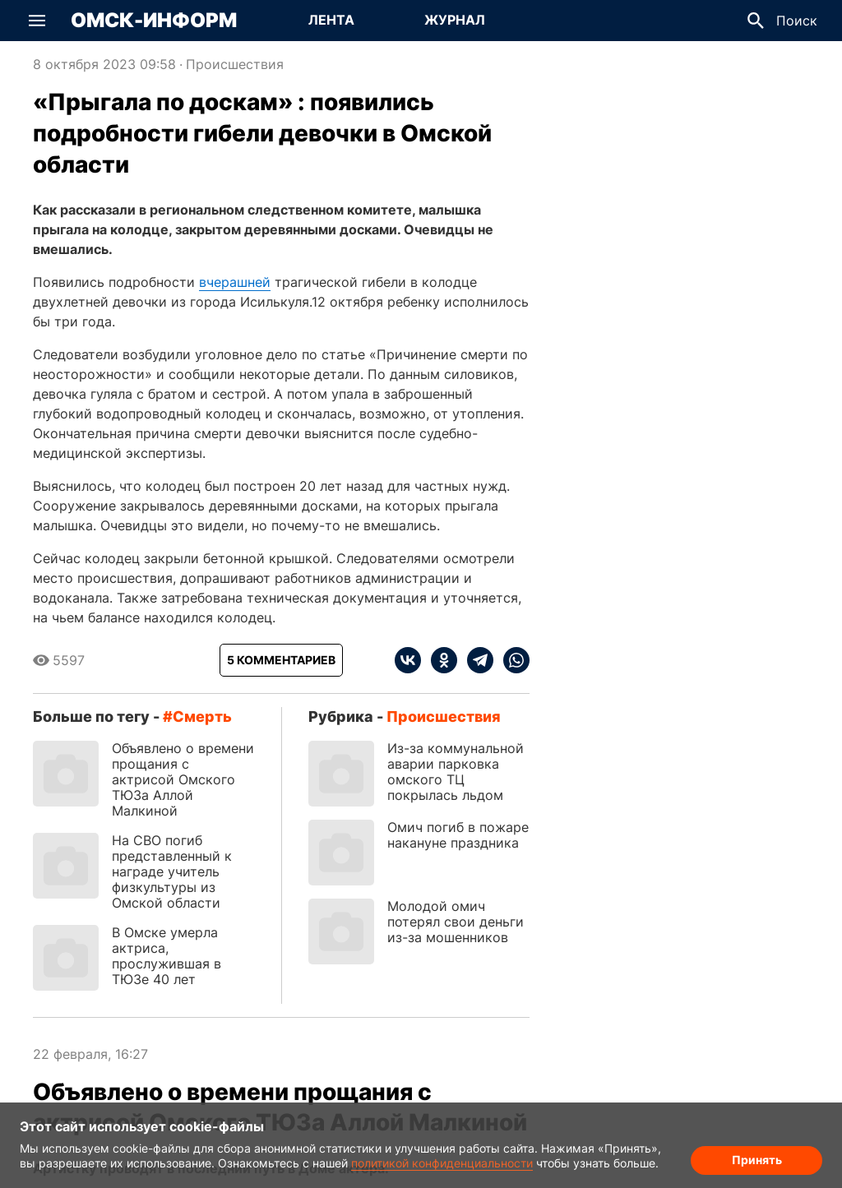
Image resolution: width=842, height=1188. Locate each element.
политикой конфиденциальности (442, 1163)
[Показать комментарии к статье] (281, 660)
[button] (37, 20)
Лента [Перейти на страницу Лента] (331, 20)
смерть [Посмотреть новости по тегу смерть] (202, 716)
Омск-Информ (154, 20)
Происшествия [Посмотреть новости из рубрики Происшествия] (235, 64)
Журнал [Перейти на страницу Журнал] (454, 20)
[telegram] (475, 660)
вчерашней (235, 282)
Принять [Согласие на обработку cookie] (757, 1160)
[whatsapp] (511, 660)
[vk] (408, 660)
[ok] (439, 660)
